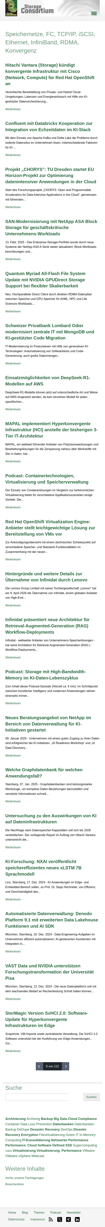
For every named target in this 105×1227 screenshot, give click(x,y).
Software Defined (51, 1145)
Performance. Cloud (21, 1145)
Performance (78, 1140)
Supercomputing (85, 1145)
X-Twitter (60, 1219)
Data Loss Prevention (36, 1124)
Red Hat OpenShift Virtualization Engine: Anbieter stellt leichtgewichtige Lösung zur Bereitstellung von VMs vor (50, 528)
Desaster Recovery (45, 1129)
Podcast (55, 1212)
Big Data (60, 1119)
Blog (25, 1212)
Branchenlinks (14, 1184)
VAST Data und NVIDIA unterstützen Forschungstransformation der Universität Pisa (49, 972)
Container (12, 1124)
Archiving (33, 1119)
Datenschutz (16, 1219)
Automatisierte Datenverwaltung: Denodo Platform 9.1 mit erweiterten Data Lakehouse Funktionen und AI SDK (51, 919)
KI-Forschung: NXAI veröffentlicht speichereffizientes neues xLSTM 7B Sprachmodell (43, 867)
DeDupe (23, 1129)
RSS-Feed (51, 1219)
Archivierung (15, 1119)
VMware (88, 1150)
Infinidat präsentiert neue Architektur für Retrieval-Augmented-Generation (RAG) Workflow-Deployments (47, 625)
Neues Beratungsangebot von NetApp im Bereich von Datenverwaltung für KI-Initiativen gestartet (48, 723)
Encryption (29, 1135)
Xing (68, 1219)
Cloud (72, 1119)
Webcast (38, 1156)
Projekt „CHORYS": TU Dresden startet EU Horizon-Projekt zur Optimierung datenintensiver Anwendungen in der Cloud (50, 175)
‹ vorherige (39, 1066)
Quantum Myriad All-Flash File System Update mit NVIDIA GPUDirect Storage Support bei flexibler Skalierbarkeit (45, 279)
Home (12, 1212)
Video (8, 1150)
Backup (47, 1119)
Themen (39, 1212)
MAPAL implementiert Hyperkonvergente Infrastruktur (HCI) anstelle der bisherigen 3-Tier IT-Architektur (51, 429)
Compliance (87, 1119)
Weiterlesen (13, 109)
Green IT (72, 1135)
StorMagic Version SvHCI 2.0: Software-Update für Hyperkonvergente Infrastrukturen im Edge (46, 1019)
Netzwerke (59, 1140)
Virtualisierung (24, 1150)
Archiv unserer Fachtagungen (24, 1178)
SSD (68, 1145)
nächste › (65, 1066)
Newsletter (74, 1212)
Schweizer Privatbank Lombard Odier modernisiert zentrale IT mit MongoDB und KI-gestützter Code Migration (49, 331)
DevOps (67, 1129)
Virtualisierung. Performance (59, 1150)
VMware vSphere (18, 1156)
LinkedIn (77, 1219)
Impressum (37, 1219)
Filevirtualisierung (52, 1135)
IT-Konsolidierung (36, 1140)
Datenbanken (63, 1124)
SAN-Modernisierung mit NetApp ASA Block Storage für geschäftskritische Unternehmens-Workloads (51, 227)
